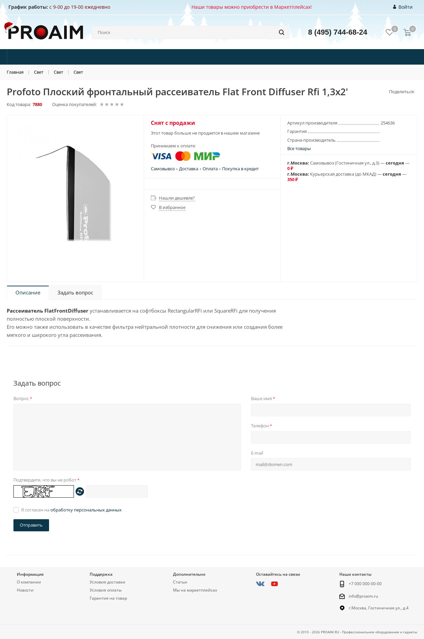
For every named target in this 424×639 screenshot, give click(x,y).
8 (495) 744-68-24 (337, 32)
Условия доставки (107, 582)
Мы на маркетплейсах (195, 590)
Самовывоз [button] (163, 169)
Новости (25, 590)
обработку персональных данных (86, 510)
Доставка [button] (188, 169)
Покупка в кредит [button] (240, 169)
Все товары (299, 148)
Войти (403, 7)
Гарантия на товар (108, 598)
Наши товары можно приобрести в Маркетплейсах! (252, 7)
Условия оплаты (106, 590)
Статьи (180, 582)
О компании (29, 582)
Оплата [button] (210, 169)
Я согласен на (71, 509)
